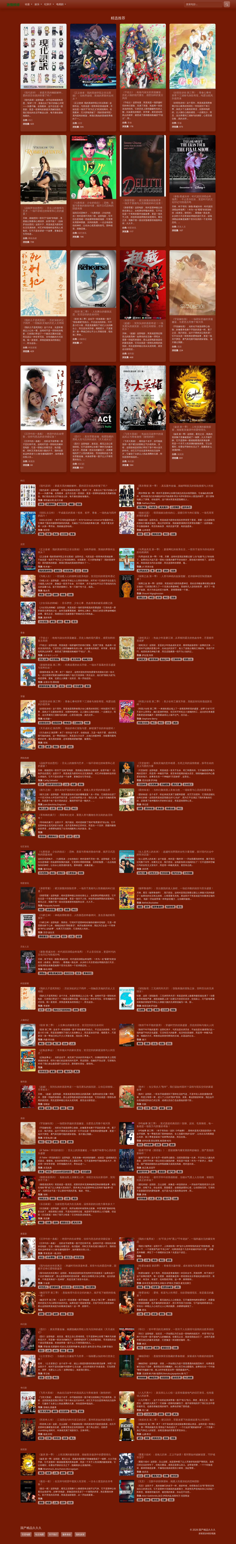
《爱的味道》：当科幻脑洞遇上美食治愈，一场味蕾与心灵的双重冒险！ (175, 790)
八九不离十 (150, 1414)
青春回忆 (88, 973)
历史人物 (43, 659)
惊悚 (81, 873)
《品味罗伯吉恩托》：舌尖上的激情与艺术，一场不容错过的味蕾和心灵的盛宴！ (43, 210)
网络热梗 (32, 238)
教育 (48, 746)
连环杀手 (186, 507)
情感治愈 (170, 808)
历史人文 (181, 226)
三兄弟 (165, 1009)
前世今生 (66, 1287)
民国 (41, 1438)
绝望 (48, 1502)
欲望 (79, 936)
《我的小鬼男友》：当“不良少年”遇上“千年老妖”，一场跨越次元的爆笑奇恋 (176, 1240)
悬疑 (172, 1144)
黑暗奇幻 (52, 836)
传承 (65, 1438)
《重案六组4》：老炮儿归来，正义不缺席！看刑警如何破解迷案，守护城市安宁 (176, 1456)
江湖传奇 (176, 659)
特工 (153, 722)
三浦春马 (78, 722)
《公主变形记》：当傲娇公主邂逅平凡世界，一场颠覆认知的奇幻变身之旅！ (76, 1357)
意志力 (68, 1257)
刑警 (166, 1475)
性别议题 (165, 873)
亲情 (76, 1009)
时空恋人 (43, 1287)
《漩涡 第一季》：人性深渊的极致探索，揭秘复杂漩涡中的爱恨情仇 (191, 428)
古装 (67, 1198)
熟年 (154, 1108)
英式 (140, 1144)
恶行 (41, 1350)
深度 (48, 1473)
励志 (41, 1257)
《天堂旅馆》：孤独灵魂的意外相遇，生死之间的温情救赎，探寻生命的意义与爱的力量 (175, 764)
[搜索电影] (203, 4)
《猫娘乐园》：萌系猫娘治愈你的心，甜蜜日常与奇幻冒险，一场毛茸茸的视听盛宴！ (175, 514)
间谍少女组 (143, 722)
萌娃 (56, 746)
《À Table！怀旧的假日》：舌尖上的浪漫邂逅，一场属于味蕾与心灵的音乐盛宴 (77, 1152)
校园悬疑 (165, 1377)
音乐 (74, 621)
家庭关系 (62, 504)
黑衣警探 (142, 507)
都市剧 (131, 353)
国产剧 (171, 1171)
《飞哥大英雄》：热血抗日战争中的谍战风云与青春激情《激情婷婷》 (142, 435)
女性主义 (153, 873)
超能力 (58, 570)
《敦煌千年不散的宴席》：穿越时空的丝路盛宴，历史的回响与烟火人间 (175, 1025)
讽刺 (166, 570)
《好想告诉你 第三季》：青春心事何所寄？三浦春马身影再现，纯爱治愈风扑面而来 (192, 95)
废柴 (159, 570)
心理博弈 (175, 507)
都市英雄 (153, 659)
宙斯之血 (142, 597)
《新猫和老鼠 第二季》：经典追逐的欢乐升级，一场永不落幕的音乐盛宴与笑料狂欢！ (77, 666)
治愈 (173, 534)
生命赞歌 (50, 1257)
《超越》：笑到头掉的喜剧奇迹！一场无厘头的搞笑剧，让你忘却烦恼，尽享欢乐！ (142, 326)
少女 (168, 722)
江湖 (48, 1438)
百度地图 (26, 1534)
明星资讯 (132, 227)
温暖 (140, 808)
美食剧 (160, 808)
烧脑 (153, 1171)
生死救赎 (153, 784)
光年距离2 (78, 1287)
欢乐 (62, 686)
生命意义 (188, 784)
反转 (158, 1144)
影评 (147, 906)
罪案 (63, 1350)
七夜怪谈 (71, 873)
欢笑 (48, 1108)
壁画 (147, 1043)
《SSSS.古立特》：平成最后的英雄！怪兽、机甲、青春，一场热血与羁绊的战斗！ (77, 514)
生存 (62, 836)
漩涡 (41, 1473)
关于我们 (53, 1534)
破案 (147, 1475)
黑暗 (70, 1350)
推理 (48, 1314)
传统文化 (43, 1198)
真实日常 (76, 1222)
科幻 (30, 120)
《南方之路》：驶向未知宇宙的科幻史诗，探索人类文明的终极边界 (74, 790)
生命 (65, 1043)
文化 (154, 1043)
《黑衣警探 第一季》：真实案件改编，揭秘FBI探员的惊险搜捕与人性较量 (175, 487)
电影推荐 (170, 906)
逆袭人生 (188, 659)
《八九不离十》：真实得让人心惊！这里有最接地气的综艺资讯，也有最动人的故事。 (175, 1394)
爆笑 (140, 1260)
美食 (81, 784)
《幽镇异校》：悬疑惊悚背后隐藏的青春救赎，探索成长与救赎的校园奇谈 (175, 1357)
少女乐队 (43, 621)
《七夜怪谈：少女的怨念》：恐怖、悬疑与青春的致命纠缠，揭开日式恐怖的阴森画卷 (93, 205)
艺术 (41, 784)
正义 (78, 570)
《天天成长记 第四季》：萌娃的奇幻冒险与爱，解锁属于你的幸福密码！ (77, 728)
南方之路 (43, 808)
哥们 (140, 1347)
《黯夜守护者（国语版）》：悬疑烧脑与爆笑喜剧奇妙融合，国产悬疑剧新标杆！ (175, 1152)
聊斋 (53, 1198)
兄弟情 (141, 1009)
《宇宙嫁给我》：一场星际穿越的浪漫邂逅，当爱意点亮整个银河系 (192, 320)
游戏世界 (176, 1377)
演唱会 (42, 973)
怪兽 (48, 534)
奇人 (72, 1438)
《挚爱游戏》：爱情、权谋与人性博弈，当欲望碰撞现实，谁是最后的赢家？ (175, 1294)
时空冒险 (55, 659)
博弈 (169, 1314)
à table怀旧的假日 (62, 1171)
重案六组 (156, 1475)
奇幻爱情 (90, 1287)
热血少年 (165, 659)
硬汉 (140, 1438)
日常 (147, 534)
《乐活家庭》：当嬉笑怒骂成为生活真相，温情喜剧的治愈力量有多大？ (76, 1204)
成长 (60, 621)
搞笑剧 (180, 454)
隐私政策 (80, 1534)
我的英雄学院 (45, 570)
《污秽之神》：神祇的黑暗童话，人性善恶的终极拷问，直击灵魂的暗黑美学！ (76, 916)
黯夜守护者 (143, 1171)
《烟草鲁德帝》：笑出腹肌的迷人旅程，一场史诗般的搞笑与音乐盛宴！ (175, 888)
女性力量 (142, 873)
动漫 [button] (27, 4)
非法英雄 (68, 570)
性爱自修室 (167, 1287)
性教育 (155, 1287)
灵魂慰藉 (165, 784)
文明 (53, 808)
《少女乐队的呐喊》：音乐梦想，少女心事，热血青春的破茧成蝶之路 (75, 603)
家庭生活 (65, 1222)
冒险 (149, 1009)
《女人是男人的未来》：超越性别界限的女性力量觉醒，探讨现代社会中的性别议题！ (175, 853)
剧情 (41, 1314)
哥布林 (42, 836)
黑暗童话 (43, 936)
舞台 (41, 1043)
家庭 (53, 1071)
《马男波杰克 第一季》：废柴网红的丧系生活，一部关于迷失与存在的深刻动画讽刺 (175, 551)
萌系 (140, 534)
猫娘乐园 (156, 534)
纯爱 (87, 722)
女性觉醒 (188, 873)
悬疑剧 (162, 1171)
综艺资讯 (82, 232)
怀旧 (48, 1171)
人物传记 (82, 339)
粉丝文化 (69, 973)
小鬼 (147, 1260)
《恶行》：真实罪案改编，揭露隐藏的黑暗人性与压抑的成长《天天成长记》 (93, 438)
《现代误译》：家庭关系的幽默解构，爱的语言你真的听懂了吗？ (43, 94)
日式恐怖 (43, 873)
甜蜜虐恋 (55, 1287)
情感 (79, 504)
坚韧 (60, 1257)
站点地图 (39, 1534)
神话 (151, 597)
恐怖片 (61, 873)
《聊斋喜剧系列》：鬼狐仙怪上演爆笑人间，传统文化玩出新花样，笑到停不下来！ (76, 1179)
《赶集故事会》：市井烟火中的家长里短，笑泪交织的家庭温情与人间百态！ (76, 1051)
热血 (56, 534)
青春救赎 (142, 1377)
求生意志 (79, 1257)
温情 (60, 1071)
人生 (66, 784)
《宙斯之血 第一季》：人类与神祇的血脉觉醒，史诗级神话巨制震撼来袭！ (174, 577)
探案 (67, 909)
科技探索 (32, 347)
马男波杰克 (143, 570)
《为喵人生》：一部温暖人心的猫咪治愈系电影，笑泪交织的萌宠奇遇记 (76, 576)
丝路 (162, 1043)
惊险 (173, 1009)
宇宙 (67, 808)
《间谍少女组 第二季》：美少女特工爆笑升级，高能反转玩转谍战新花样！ (174, 703)
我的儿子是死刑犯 (62, 1009)
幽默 (71, 504)
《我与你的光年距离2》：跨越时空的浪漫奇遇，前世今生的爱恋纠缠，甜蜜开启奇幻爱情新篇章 (77, 1267)
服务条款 (66, 1534)
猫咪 (56, 594)
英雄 (41, 534)
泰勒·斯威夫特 (55, 973)
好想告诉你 (44, 722)
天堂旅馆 (142, 784)
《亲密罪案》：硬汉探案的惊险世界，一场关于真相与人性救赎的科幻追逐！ (142, 202)
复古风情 (75, 659)
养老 (140, 1108)
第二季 (57, 1043)
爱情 (70, 1141)
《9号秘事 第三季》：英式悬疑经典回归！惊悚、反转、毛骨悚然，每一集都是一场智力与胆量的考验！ (175, 1125)
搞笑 (140, 906)
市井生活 (43, 1071)
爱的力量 (176, 784)
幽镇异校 (153, 1377)
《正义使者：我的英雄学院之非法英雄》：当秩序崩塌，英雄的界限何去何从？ (93, 95)
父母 (147, 1108)
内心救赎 (188, 1377)
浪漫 (63, 1141)
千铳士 (65, 659)
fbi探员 (152, 507)
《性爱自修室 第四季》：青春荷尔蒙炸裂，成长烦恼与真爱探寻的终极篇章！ (175, 1267)
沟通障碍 (50, 504)
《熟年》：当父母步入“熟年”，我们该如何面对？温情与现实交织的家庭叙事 (175, 1088)
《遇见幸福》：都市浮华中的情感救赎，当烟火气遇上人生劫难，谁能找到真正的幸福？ (175, 1179)
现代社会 (176, 873)
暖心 (41, 746)
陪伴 (48, 594)
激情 (55, 1411)
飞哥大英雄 (44, 1411)
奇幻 (166, 534)
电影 (73, 784)
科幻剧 (81, 463)
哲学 (64, 936)
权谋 (154, 1314)
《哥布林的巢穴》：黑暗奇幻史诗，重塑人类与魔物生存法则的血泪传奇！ (75, 816)
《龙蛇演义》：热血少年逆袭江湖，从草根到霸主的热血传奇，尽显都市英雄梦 (175, 639)
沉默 (164, 1499)
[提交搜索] (227, 4)
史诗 (159, 597)
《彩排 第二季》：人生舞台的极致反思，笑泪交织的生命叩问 (92, 313)
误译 (41, 504)
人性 (77, 836)
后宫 (80, 123)
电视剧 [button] (60, 4)
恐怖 (147, 1499)
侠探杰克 (156, 1438)
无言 (171, 1499)
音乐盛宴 (78, 686)
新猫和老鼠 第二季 (48, 686)
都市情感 (142, 1198)
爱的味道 (149, 808)
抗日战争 (64, 1411)
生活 (140, 1414)
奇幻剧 (131, 461)
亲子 (63, 746)
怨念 (53, 873)
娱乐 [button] (37, 4)
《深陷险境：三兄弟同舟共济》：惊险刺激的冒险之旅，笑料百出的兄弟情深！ (175, 990)
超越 (41, 1108)
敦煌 (140, 1043)
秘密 (56, 1314)
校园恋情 (57, 722)
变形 (41, 1377)
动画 (173, 570)
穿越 (179, 122)
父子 (41, 1009)
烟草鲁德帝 (157, 906)
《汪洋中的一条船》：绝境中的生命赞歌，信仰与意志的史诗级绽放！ (43, 435)
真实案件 (163, 507)
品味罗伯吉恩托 (53, 784)
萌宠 (41, 594)
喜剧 (179, 346)
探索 (60, 808)
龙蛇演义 (142, 659)
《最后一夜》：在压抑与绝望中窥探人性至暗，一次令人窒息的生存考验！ (75, 1483)
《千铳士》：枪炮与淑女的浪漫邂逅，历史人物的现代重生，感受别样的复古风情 (142, 95)
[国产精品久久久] (13, 4)
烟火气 (68, 1071)
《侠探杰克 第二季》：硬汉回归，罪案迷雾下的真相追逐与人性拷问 (173, 1419)
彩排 (48, 1043)
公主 (48, 1377)
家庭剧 (31, 461)
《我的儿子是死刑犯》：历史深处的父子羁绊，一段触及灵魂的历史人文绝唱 (43, 321)
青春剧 (67, 722)
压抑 (63, 1502)
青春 (130, 122)
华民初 (57, 1438)
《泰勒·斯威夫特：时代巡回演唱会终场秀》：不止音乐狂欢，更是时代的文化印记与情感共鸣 (192, 199)
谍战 (73, 1411)
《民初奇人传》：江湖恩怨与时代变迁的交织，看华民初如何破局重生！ (76, 1419)
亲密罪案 (50, 909)
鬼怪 (60, 1198)
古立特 (64, 534)
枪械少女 (87, 659)
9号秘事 (149, 1144)
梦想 (53, 621)
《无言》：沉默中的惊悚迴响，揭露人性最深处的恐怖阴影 (168, 1481)
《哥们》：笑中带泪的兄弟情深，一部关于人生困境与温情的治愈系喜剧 (175, 1329)
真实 (77, 1071)
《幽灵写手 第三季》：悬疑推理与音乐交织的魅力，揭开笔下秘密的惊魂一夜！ (77, 1294)
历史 (48, 1009)
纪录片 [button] (48, 4)
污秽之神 (55, 936)
